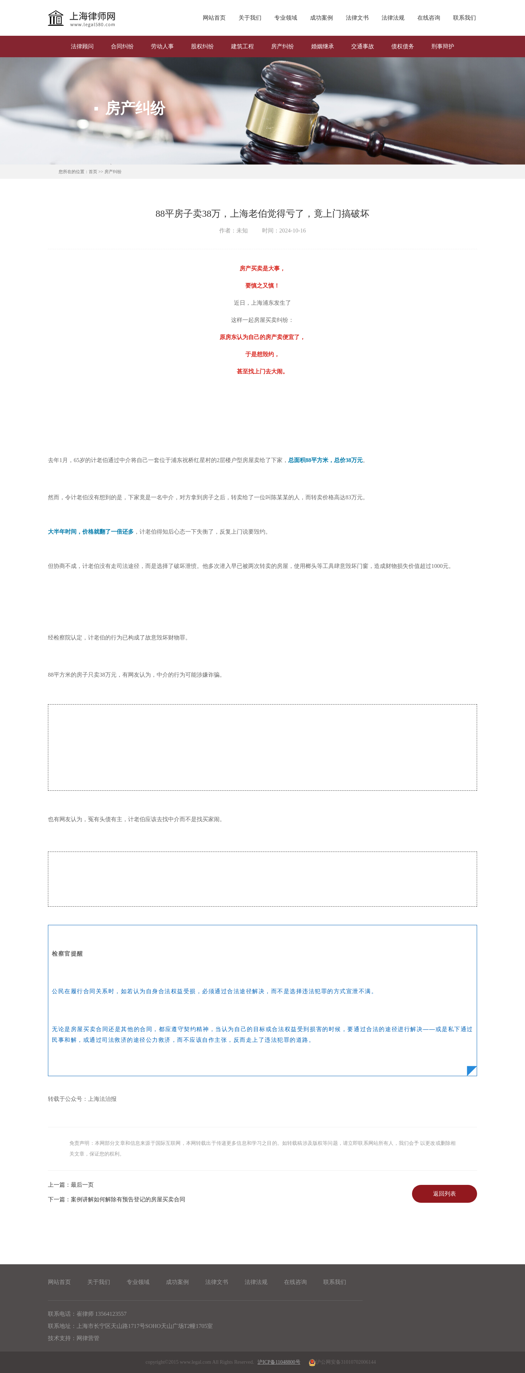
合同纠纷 (122, 46)
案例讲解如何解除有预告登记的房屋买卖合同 (116, 1199)
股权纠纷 (202, 46)
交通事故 (362, 46)
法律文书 (357, 18)
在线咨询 (428, 18)
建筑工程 (242, 46)
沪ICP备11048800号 (278, 1362)
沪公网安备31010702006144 (342, 1362)
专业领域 (285, 18)
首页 (93, 171)
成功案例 (321, 18)
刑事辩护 (442, 46)
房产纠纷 (282, 46)
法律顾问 (82, 46)
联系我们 (464, 18)
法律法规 (393, 18)
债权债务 (402, 46)
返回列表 (444, 1194)
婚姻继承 (322, 46)
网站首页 (214, 18)
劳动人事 (162, 46)
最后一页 (71, 1185)
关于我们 (250, 18)
